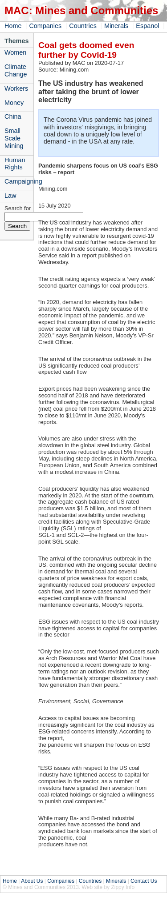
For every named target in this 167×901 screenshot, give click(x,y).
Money (14, 102)
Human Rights (14, 163)
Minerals (116, 25)
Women (15, 52)
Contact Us (143, 881)
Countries (83, 25)
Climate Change (15, 70)
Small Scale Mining (13, 138)
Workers (16, 88)
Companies (45, 25)
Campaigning (18, 181)
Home (12, 25)
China (12, 116)
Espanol (147, 25)
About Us (32, 881)
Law (10, 195)
